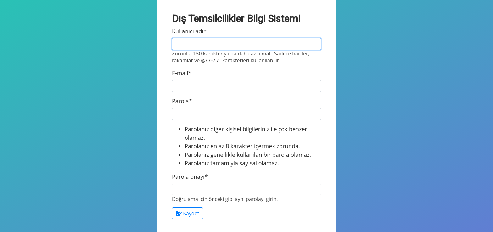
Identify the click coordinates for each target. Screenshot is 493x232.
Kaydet (187, 213)
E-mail (181, 73)
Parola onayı (190, 176)
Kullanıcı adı (189, 31)
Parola (182, 101)
